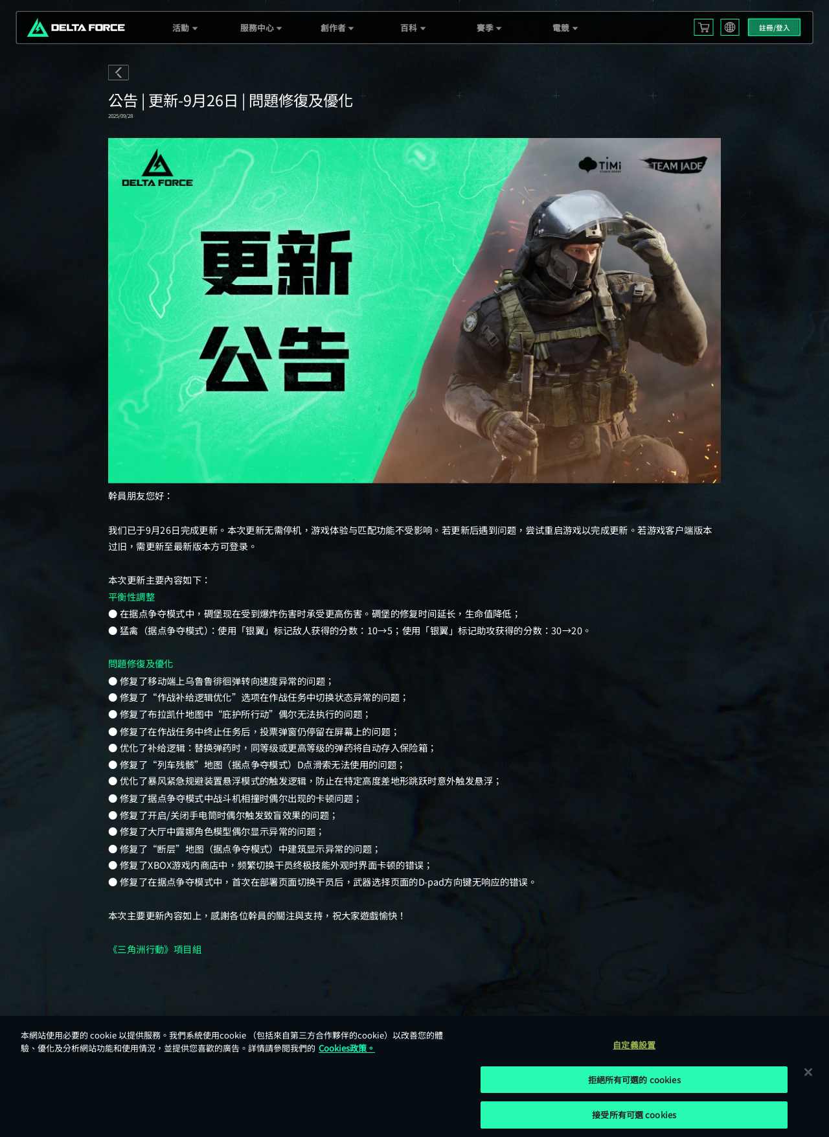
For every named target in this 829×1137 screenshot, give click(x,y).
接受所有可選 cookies (634, 1114)
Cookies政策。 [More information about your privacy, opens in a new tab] (347, 1048)
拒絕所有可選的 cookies (634, 1080)
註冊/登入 (774, 27)
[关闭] (808, 1071)
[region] (414, 1076)
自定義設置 (634, 1045)
